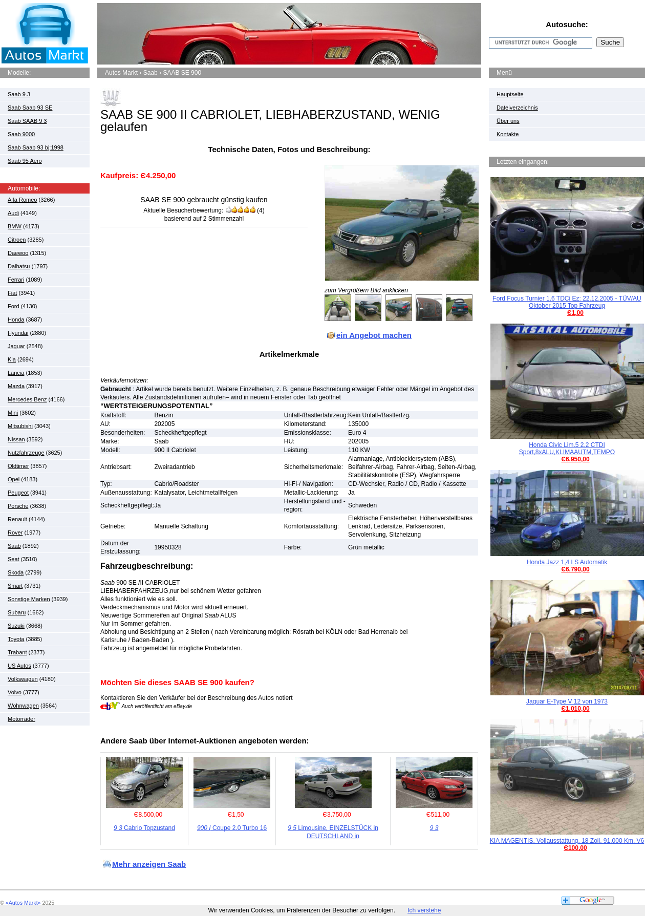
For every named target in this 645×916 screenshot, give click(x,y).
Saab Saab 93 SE (30, 107)
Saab (14, 546)
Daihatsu (19, 266)
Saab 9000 (21, 134)
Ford (13, 306)
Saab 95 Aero (25, 161)
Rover (15, 532)
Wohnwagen (23, 705)
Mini (13, 413)
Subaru (17, 612)
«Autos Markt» (23, 903)
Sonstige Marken (29, 599)
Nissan (16, 439)
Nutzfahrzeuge (26, 453)
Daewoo (18, 253)
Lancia (16, 373)
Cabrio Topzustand (144, 828)
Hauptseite (510, 94)
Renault (17, 519)
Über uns (508, 121)
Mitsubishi (20, 426)
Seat (13, 559)
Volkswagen (23, 679)
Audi (13, 213)
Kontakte (508, 134)
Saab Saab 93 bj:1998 (35, 147)
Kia (12, 359)
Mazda (16, 386)
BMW (15, 226)
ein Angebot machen (374, 335)
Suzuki (16, 626)
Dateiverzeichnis (517, 107)
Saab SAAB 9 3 (27, 121)
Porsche (18, 506)
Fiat (12, 293)
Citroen (17, 240)
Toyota (16, 639)
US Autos (19, 666)
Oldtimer (18, 466)
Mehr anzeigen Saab (149, 864)
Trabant (17, 652)
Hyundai (18, 333)
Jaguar (16, 346)
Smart (15, 586)
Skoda (16, 572)
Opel (13, 479)
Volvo (15, 692)
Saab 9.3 (19, 94)
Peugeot (18, 492)
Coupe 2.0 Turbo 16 (232, 828)
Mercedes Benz (27, 399)
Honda (16, 319)
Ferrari (16, 279)
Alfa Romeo (22, 200)
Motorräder (21, 719)
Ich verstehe (424, 910)
